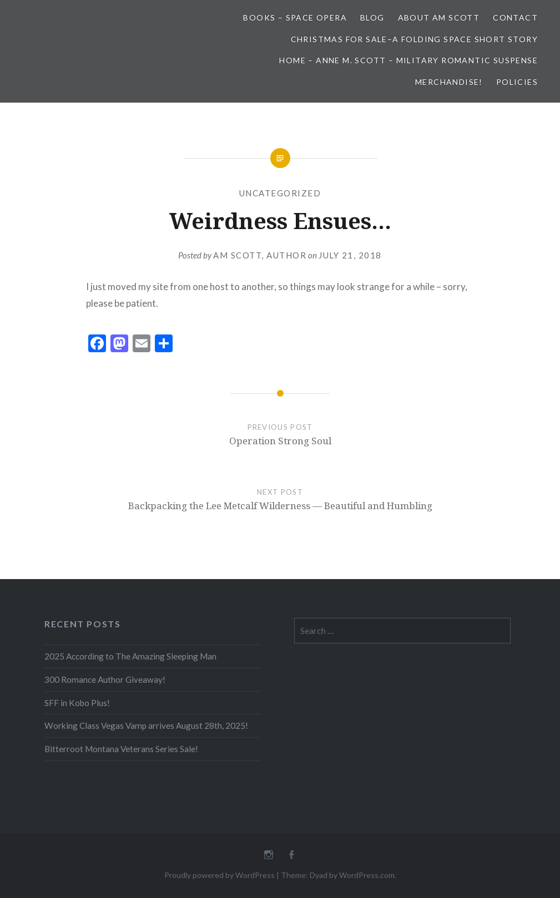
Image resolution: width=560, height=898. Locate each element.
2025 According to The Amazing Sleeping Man (130, 656)
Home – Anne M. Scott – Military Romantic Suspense (408, 60)
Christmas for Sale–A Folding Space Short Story (414, 39)
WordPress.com (367, 875)
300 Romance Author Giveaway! (104, 679)
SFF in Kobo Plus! (77, 703)
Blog (372, 17)
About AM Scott (439, 17)
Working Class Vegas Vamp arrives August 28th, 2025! (146, 725)
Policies (517, 82)
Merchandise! (449, 82)
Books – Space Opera (295, 17)
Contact (515, 17)
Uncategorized (280, 193)
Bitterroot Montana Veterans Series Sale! (121, 749)
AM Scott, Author (259, 255)
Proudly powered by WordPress (219, 875)
